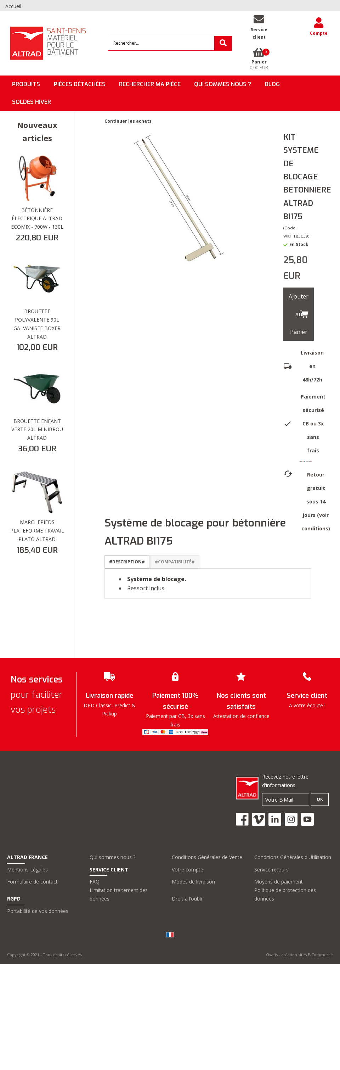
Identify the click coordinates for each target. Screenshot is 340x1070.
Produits (26, 84)
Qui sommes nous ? (112, 857)
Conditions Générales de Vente (207, 857)
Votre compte (187, 869)
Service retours (271, 869)
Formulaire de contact (32, 881)
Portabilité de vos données (37, 911)
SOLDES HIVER (31, 102)
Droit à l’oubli (187, 898)
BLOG (272, 84)
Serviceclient (259, 33)
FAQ (95, 881)
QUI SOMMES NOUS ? (222, 84)
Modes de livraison (193, 881)
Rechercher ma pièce (150, 84)
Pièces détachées (80, 84)
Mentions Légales (27, 869)
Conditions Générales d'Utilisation (292, 857)
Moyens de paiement (278, 881)
